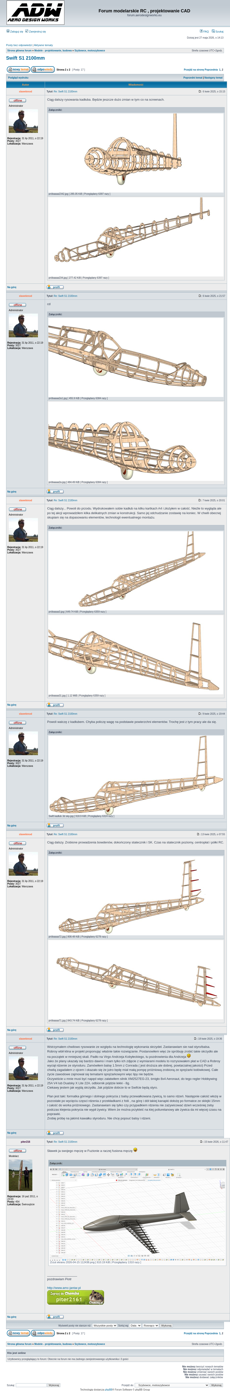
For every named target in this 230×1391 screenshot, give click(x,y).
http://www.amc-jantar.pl (64, 1288)
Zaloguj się (15, 31)
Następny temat (213, 77)
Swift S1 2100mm (25, 58)
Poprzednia (211, 69)
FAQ (204, 31)
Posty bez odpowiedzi (19, 45)
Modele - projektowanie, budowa (53, 50)
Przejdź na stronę (194, 69)
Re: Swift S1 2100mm (65, 91)
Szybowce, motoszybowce (89, 50)
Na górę (11, 287)
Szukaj (217, 31)
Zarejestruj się (35, 31)
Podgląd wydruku (18, 77)
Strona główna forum (19, 50)
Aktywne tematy (43, 45)
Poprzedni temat (193, 77)
